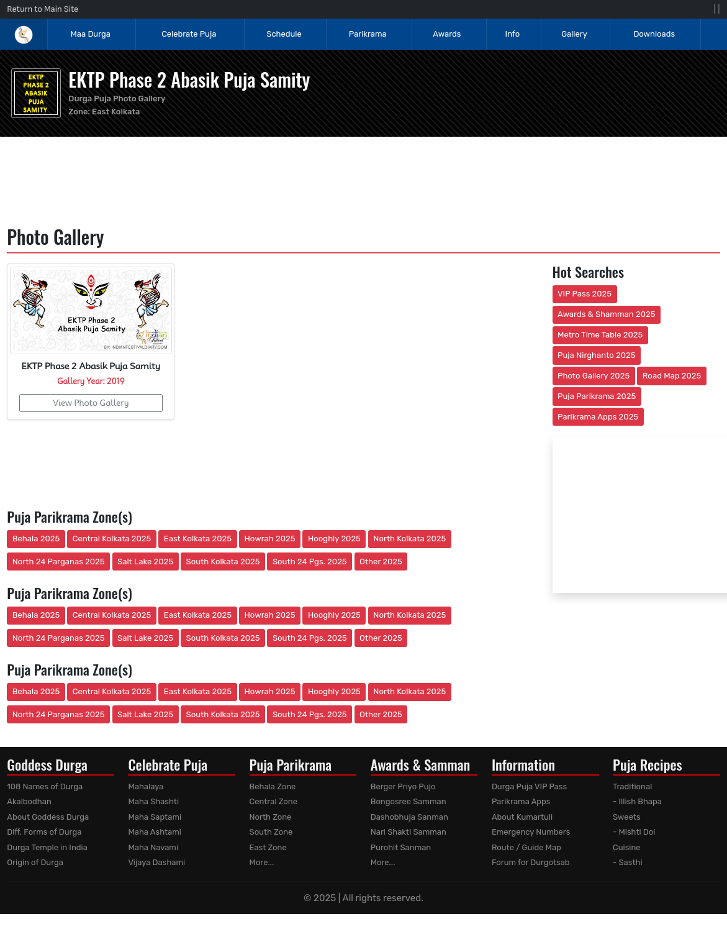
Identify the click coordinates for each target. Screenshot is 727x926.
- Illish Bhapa (637, 801)
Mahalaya (145, 786)
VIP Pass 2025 (585, 293)
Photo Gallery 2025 (594, 375)
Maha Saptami (154, 817)
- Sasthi (628, 862)
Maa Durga (91, 34)
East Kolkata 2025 (198, 538)
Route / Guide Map (526, 847)
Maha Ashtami (154, 832)
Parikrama (368, 34)
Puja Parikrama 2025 (597, 396)
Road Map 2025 (672, 375)
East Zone (268, 847)
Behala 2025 (36, 538)
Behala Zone (273, 786)
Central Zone (273, 801)
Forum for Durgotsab (531, 862)
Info (512, 34)
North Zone (271, 817)
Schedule (283, 34)
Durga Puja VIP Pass (529, 786)
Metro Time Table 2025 (600, 334)
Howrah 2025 (269, 538)
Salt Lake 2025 (145, 561)
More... (262, 862)
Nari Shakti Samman (408, 832)
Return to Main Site (42, 9)
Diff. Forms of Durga (44, 832)
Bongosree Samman (408, 801)
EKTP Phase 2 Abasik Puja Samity (189, 79)
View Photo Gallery (91, 403)
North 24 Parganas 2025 (58, 561)
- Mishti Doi (634, 832)
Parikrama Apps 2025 (598, 416)
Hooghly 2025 (334, 538)
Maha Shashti (153, 801)
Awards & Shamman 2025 (607, 314)
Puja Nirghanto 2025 (597, 355)
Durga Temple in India (47, 847)
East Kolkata (116, 111)
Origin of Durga (35, 862)
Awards (448, 34)
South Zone (271, 832)
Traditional (632, 786)
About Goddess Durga (48, 817)
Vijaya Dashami (156, 862)
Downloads (654, 34)
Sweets (627, 817)
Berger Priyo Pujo (403, 786)
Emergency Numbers (531, 832)
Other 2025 (380, 561)
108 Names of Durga (45, 786)
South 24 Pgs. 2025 (310, 561)
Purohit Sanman (401, 847)
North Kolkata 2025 (409, 538)
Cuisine (627, 847)
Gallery (574, 34)
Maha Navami (153, 847)
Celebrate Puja (188, 34)
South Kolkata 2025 (223, 561)
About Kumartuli (522, 817)
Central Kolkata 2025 (112, 538)
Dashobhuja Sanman (409, 817)
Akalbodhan (29, 801)
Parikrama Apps (521, 801)
